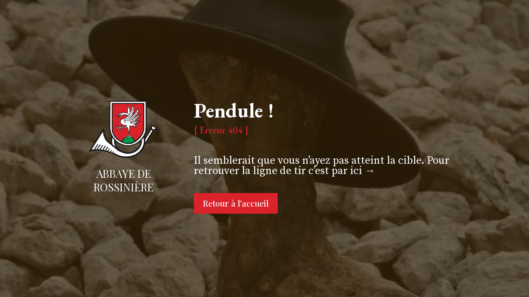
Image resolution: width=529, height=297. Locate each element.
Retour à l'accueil (236, 203)
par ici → (353, 171)
